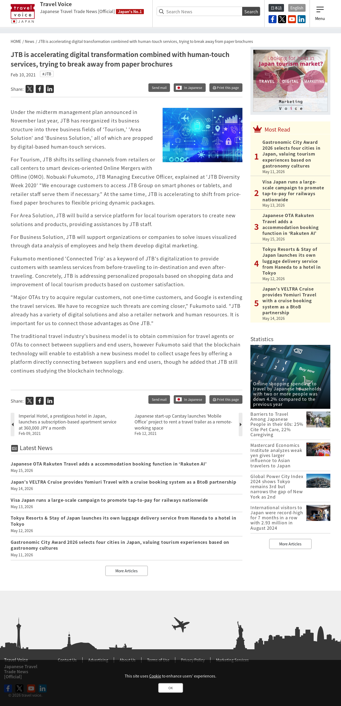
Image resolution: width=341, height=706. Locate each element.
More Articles (126, 570)
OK (170, 687)
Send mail (159, 87)
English (296, 7)
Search (251, 11)
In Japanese (193, 87)
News (29, 41)
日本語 (276, 7)
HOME (16, 41)
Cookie (155, 676)
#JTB (46, 73)
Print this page (226, 87)
